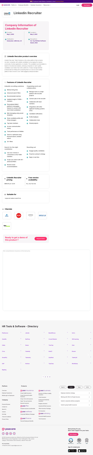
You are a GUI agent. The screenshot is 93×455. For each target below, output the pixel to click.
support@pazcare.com (16, 445)
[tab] (62, 387)
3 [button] (47, 377)
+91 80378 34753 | (6, 445)
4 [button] (49, 377)
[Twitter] (14, 433)
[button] (14, 5)
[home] (6, 5)
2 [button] (45, 377)
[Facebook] (3, 433)
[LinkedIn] (10, 433)
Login (77, 5)
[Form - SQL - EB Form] (46, 281)
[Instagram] (7, 433)
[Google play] (72, 450)
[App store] (82, 450)
